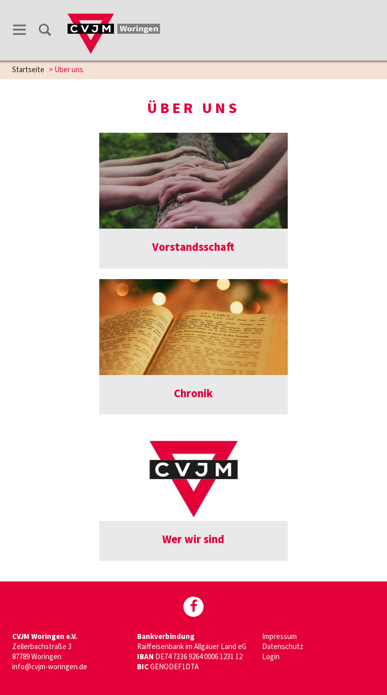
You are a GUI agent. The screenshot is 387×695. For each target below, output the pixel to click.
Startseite (28, 70)
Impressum (279, 636)
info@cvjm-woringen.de (49, 667)
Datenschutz (282, 646)
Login (271, 657)
